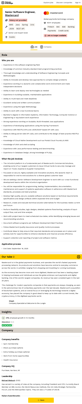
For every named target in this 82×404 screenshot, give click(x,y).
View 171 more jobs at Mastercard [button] (19, 387)
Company (45, 47)
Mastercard (12, 15)
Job (34, 47)
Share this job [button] (11, 383)
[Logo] (7, 2)
